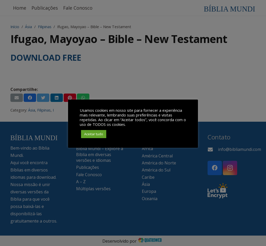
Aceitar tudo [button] (93, 134)
